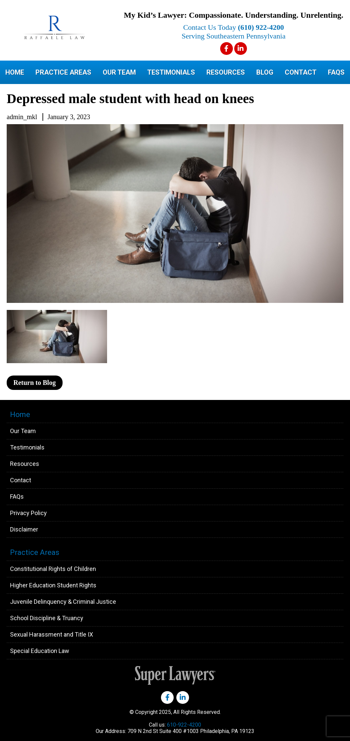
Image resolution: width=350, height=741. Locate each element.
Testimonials (171, 72)
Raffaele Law (70, 27)
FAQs (336, 72)
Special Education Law (39, 650)
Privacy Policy (28, 512)
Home (14, 72)
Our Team (119, 72)
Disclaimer (24, 529)
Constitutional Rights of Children (53, 568)
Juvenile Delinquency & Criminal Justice (63, 601)
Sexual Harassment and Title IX (51, 634)
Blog (264, 72)
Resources (225, 72)
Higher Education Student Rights (53, 585)
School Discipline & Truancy (46, 618)
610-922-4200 (184, 725)
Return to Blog (34, 382)
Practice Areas (63, 72)
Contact (301, 72)
